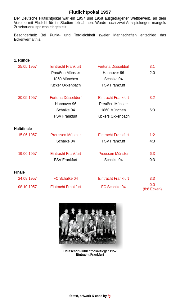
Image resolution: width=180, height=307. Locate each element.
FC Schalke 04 (65, 178)
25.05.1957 (27, 66)
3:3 (152, 178)
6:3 (152, 153)
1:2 (152, 135)
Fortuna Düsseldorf (113, 66)
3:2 (152, 97)
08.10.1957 (27, 187)
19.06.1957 (27, 153)
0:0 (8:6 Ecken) (152, 187)
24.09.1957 (27, 178)
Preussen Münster (66, 135)
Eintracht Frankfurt (65, 66)
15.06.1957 (27, 135)
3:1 (152, 66)
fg (108, 296)
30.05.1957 (27, 97)
